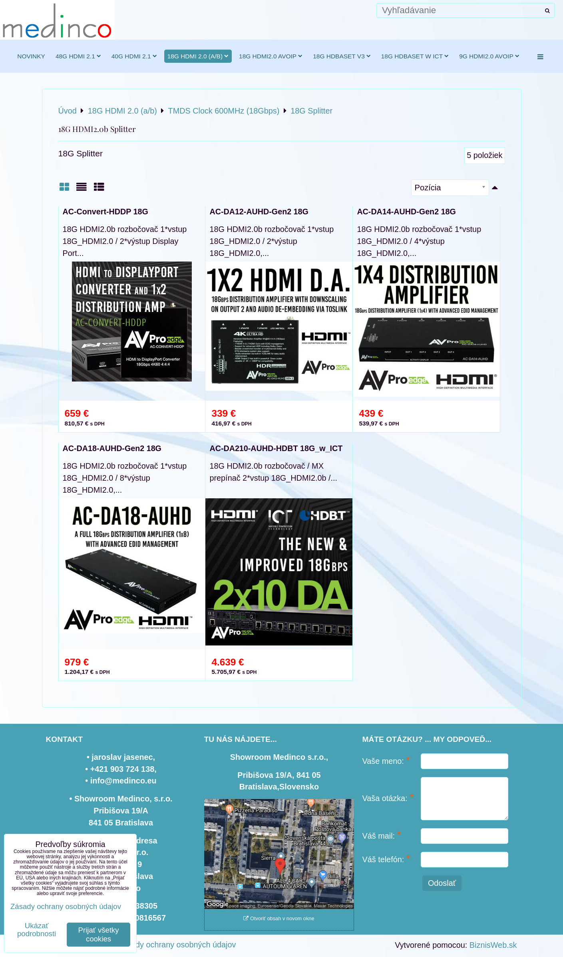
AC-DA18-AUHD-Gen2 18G (112, 448)
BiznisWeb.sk (493, 945)
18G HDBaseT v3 (342, 56)
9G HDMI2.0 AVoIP (489, 56)
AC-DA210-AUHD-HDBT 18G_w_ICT (275, 448)
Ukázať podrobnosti (36, 930)
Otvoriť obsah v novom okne (278, 918)
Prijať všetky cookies (98, 934)
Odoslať (442, 883)
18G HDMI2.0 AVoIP (270, 56)
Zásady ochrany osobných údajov (177, 944)
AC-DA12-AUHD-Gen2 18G (258, 211)
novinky (31, 56)
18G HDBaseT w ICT (415, 56)
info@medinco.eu (123, 780)
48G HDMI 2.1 (78, 56)
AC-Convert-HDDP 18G (105, 211)
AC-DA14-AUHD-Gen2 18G (406, 211)
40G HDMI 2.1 (134, 56)
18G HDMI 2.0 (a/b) (198, 56)
